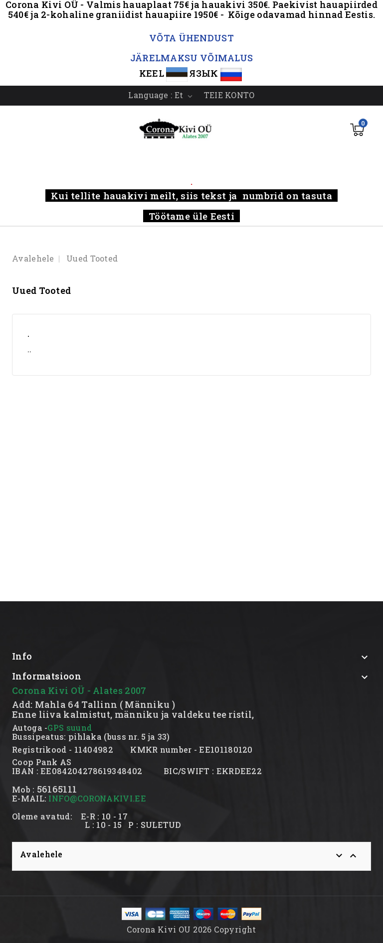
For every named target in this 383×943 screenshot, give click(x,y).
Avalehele (41, 854)
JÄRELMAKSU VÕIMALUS (191, 58)
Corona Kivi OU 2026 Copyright (191, 929)
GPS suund (69, 727)
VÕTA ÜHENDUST (191, 38)
